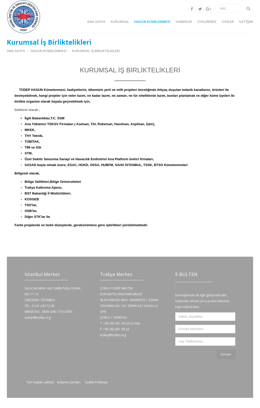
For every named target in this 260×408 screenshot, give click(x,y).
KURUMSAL (120, 21)
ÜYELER (228, 21)
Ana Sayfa (96, 21)
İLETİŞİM (246, 21)
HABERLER (184, 21)
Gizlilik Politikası (96, 382)
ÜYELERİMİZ (207, 21)
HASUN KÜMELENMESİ (152, 21)
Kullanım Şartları (68, 382)
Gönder (226, 354)
